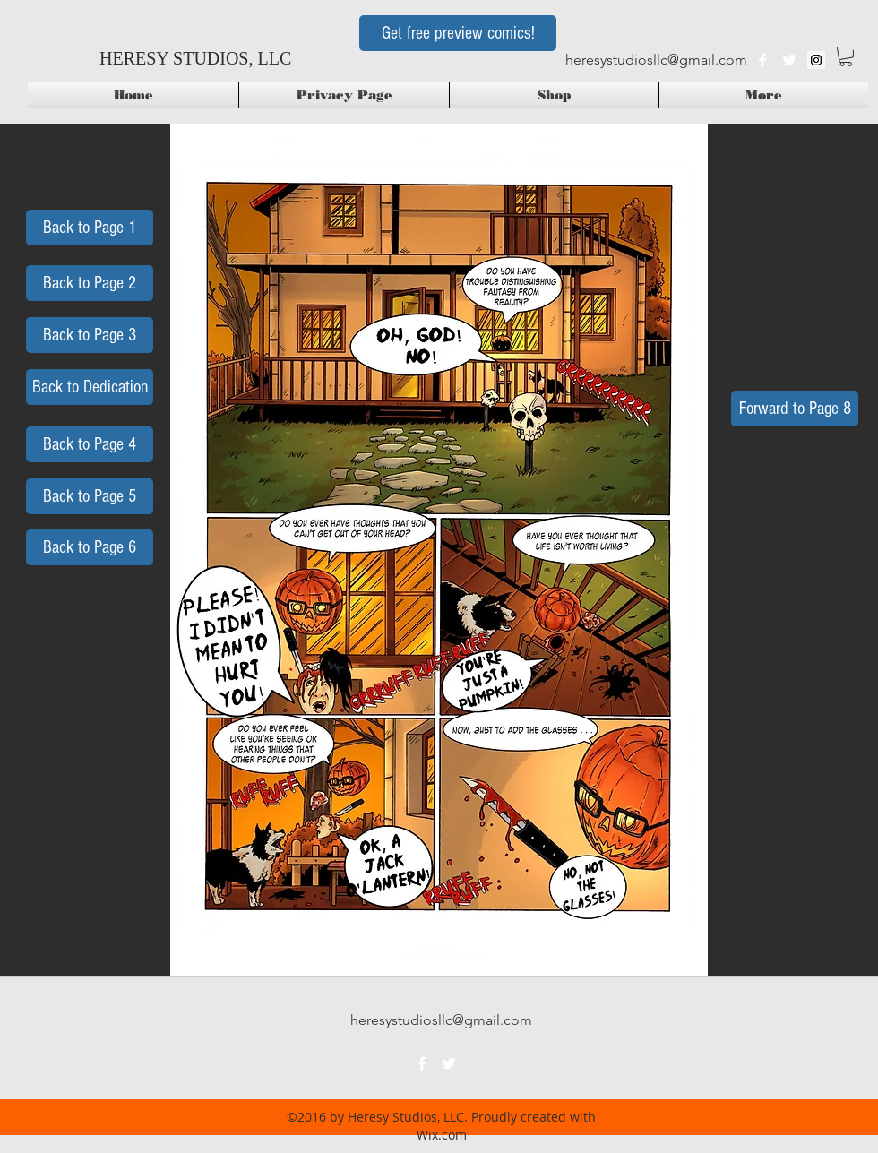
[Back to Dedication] (89, 387)
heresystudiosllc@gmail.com (656, 59)
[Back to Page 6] (89, 547)
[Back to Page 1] (89, 227)
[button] (845, 56)
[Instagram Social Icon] (816, 60)
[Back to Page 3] (89, 335)
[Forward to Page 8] (794, 408)
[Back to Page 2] (89, 283)
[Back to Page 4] (89, 444)
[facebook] (762, 60)
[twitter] (789, 60)
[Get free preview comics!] (457, 33)
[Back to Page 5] (89, 496)
